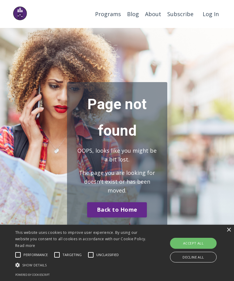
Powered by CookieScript (32, 275)
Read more (25, 245)
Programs (108, 14)
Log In (211, 14)
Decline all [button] (193, 257)
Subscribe (180, 14)
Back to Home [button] (117, 209)
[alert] (117, 253)
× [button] (228, 230)
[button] (81, 265)
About (153, 14)
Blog (133, 14)
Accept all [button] (193, 243)
